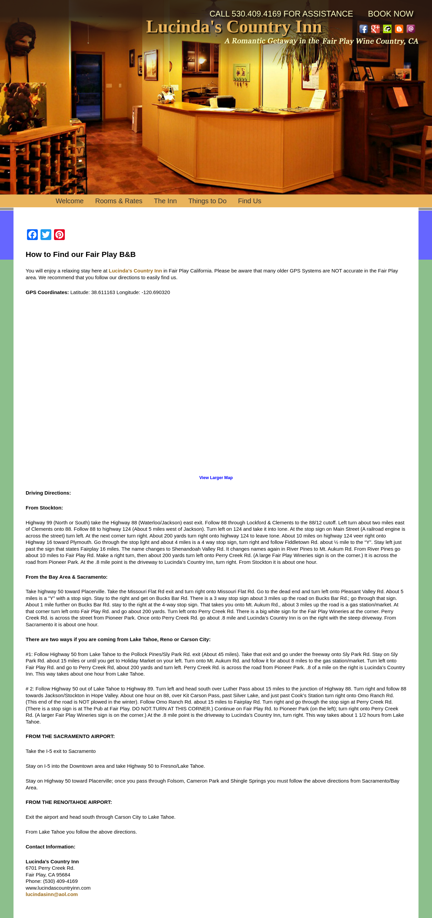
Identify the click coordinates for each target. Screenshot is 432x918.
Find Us (249, 201)
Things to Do (207, 201)
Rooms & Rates (118, 201)
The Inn (165, 201)
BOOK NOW (390, 13)
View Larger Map (216, 477)
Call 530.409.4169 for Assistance (281, 13)
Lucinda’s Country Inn (135, 270)
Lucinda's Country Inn (234, 26)
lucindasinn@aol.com (52, 894)
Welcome (70, 201)
